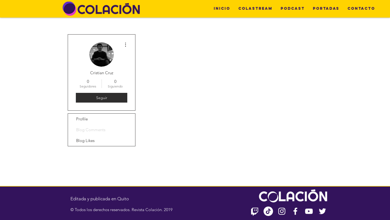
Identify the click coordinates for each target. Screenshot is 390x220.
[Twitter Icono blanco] (322, 211)
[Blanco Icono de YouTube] (309, 211)
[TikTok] (268, 211)
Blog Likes (85, 140)
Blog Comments (90, 129)
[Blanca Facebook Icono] (295, 211)
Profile (82, 118)
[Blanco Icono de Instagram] (282, 211)
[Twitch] (254, 211)
